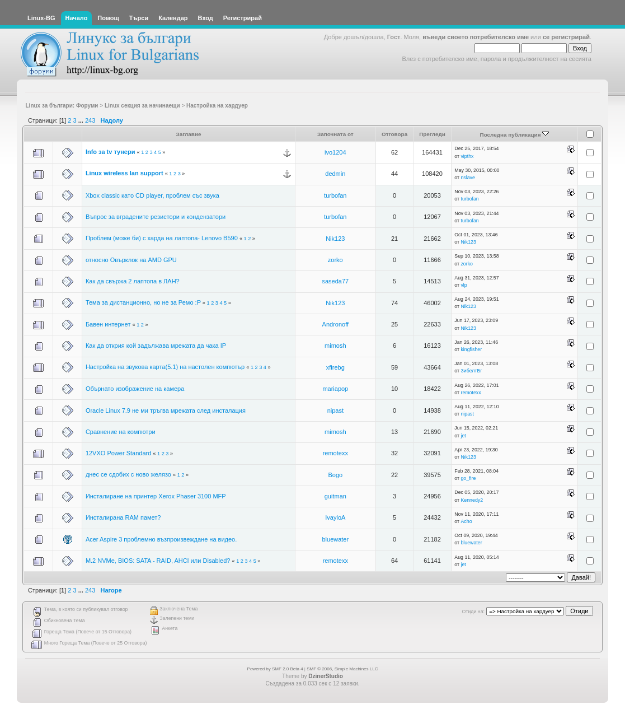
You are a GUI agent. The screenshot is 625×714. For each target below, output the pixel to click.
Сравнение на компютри (121, 431)
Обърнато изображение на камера (135, 388)
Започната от (335, 134)
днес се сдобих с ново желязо (128, 474)
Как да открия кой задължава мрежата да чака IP (156, 345)
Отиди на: (473, 611)
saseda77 (335, 281)
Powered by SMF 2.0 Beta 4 (275, 668)
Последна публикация (514, 135)
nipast (335, 410)
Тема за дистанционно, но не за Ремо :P (143, 302)
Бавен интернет (109, 324)
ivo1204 (335, 152)
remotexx (470, 392)
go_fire (468, 478)
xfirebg (335, 367)
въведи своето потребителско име (475, 37)
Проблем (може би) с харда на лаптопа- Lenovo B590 (162, 238)
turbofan (335, 195)
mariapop (335, 388)
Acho (466, 521)
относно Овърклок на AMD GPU (131, 259)
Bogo (335, 475)
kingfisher (471, 349)
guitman (335, 496)
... (81, 120)
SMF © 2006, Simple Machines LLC (342, 668)
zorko (335, 259)
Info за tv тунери (110, 151)
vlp (463, 285)
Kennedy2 (471, 500)
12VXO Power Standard (118, 453)
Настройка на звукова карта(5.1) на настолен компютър (166, 366)
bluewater (335, 539)
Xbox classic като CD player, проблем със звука (152, 195)
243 (90, 120)
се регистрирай (566, 37)
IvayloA (335, 517)
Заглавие (188, 134)
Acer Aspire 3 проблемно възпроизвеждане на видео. (161, 539)
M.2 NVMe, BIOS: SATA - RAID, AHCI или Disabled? (158, 560)
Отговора (394, 134)
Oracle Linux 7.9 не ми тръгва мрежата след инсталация (166, 410)
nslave (467, 177)
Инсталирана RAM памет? (123, 517)
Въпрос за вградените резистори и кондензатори (155, 216)
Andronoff (335, 324)
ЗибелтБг (471, 371)
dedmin (335, 173)
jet (463, 435)
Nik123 (335, 238)
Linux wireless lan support (124, 173)
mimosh (335, 345)
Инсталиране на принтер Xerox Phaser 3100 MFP (156, 496)
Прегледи (432, 134)
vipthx (466, 156)
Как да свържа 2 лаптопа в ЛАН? (133, 281)
